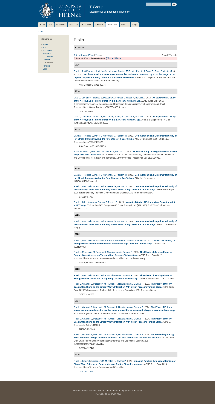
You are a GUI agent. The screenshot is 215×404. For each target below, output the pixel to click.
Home (42, 24)
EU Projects (86, 24)
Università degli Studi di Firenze (88, 390)
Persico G (88, 136)
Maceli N (130, 98)
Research (73, 24)
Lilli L (84, 202)
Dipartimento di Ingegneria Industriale (124, 390)
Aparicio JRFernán (126, 71)
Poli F (84, 71)
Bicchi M (78, 151)
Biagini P (86, 361)
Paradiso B (97, 98)
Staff (50, 24)
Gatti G (77, 98)
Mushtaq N (110, 361)
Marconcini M (109, 136)
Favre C (158, 71)
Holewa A (112, 71)
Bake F (110, 240)
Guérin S (102, 71)
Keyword (85, 55)
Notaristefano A (114, 252)
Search (81, 47)
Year (98, 55)
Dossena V (108, 98)
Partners (125, 24)
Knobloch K (120, 240)
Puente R (140, 71)
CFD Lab (99, 24)
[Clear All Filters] (113, 58)
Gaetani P (167, 71)
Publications (112, 24)
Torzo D (149, 71)
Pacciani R (122, 136)
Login (134, 24)
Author (77, 55)
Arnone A (92, 71)
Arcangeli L (119, 98)
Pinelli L (77, 71)
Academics (61, 24)
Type (91, 55)
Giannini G (87, 284)
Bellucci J (139, 98)
